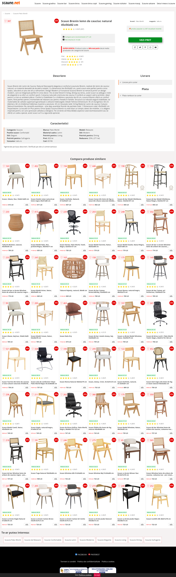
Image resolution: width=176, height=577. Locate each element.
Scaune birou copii (89, 3)
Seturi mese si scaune (166, 3)
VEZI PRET (145, 40)
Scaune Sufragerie (152, 540)
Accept (97, 575)
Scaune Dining (136, 540)
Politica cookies (108, 561)
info (26, 205)
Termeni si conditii (68, 561)
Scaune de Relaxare (32, 540)
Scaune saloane (148, 3)
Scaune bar (62, 3)
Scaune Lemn (70, 540)
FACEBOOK (81, 554)
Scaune (38, 3)
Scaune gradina (49, 3)
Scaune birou (74, 3)
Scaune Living (120, 540)
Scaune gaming (105, 3)
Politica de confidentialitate (88, 561)
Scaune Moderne (87, 540)
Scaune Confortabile (52, 540)
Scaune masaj (134, 3)
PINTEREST (94, 554)
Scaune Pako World (20, 13)
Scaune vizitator (120, 3)
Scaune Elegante (104, 540)
